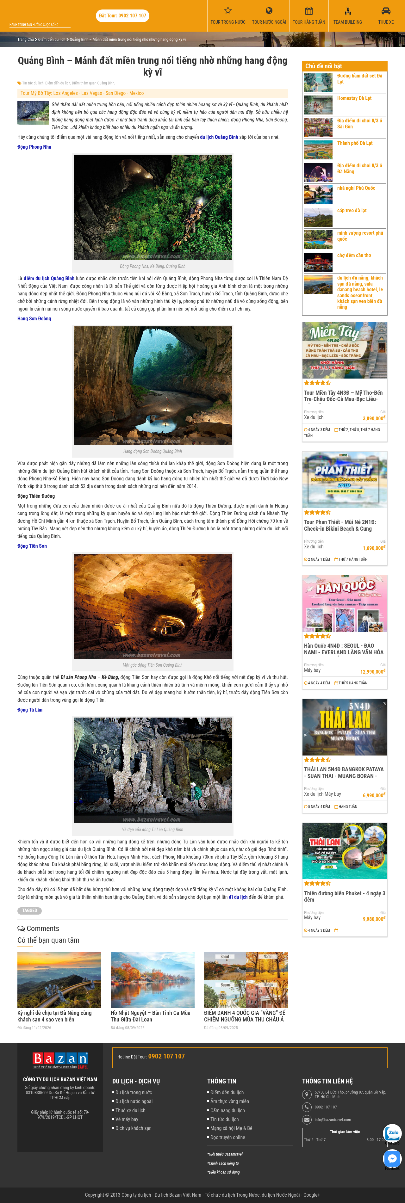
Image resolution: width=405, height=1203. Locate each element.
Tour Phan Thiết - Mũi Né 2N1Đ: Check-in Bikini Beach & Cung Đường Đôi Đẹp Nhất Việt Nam (340, 528)
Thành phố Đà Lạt (355, 143)
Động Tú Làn (29, 710)
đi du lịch (238, 897)
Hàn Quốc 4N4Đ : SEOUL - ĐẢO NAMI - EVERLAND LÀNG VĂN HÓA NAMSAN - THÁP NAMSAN (344, 652)
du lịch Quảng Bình (219, 137)
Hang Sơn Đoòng (34, 319)
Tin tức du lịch (33, 83)
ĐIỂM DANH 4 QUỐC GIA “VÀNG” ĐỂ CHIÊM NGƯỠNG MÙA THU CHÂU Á (244, 1016)
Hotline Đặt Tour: (132, 1056)
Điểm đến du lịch (57, 83)
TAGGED (29, 910)
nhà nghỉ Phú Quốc (356, 188)
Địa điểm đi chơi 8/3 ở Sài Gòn (359, 123)
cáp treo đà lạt (352, 210)
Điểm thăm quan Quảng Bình (93, 83)
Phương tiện (314, 412)
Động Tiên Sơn (32, 546)
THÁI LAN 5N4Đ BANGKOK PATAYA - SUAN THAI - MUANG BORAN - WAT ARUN (344, 776)
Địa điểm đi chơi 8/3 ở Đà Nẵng (359, 168)
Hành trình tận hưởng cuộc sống (33, 25)
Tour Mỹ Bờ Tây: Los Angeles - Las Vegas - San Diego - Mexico (82, 93)
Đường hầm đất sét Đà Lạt (359, 78)
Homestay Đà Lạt (354, 98)
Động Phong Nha (34, 147)
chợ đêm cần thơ (354, 255)
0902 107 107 (326, 1107)
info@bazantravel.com (333, 1120)
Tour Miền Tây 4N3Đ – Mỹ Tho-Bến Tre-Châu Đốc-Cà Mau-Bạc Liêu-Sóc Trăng (343, 399)
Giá (383, 412)
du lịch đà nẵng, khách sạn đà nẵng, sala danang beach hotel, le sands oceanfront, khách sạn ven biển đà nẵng (360, 292)
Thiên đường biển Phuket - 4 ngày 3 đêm (344, 896)
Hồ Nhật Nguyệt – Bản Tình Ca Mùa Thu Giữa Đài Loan (150, 1016)
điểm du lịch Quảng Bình (49, 278)
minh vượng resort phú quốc (360, 236)
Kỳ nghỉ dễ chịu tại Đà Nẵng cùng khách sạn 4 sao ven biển (54, 1016)
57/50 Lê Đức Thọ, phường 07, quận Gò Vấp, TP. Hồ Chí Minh (350, 1094)
